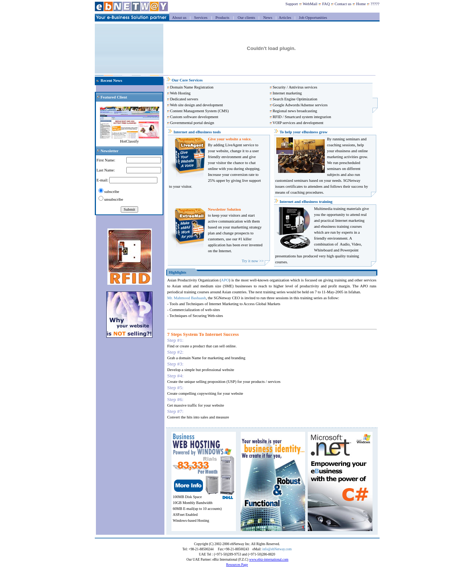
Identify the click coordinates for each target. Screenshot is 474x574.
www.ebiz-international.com (268, 559)
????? (375, 4)
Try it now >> (253, 261)
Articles (285, 18)
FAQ (326, 4)
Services (200, 18)
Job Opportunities (312, 18)
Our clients (246, 18)
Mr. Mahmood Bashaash (186, 298)
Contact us (343, 4)
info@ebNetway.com (276, 549)
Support (292, 4)
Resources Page (237, 565)
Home (361, 4)
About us (179, 18)
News (267, 18)
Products (221, 18)
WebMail (310, 4)
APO (225, 280)
